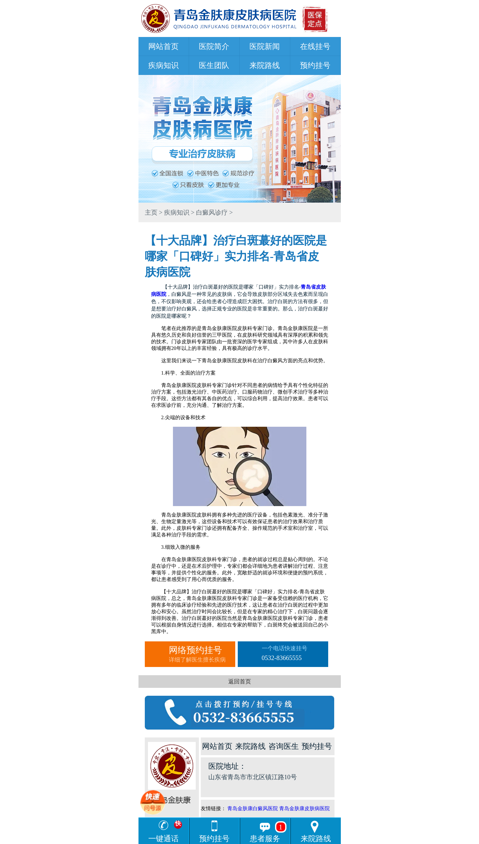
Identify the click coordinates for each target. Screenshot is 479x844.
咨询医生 (283, 746)
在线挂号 (315, 46)
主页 (151, 212)
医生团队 (214, 65)
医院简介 (214, 46)
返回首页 (239, 681)
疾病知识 (163, 65)
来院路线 (264, 65)
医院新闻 (264, 46)
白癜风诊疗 (212, 212)
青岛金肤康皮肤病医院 (304, 808)
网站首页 (163, 46)
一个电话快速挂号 (295, 654)
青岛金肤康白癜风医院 (252, 808)
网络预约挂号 (202, 654)
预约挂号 (315, 65)
